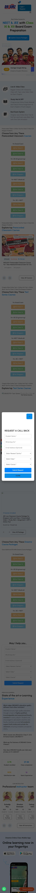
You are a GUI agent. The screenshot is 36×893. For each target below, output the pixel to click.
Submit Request (17, 470)
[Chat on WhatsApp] (4, 889)
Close (18, 476)
